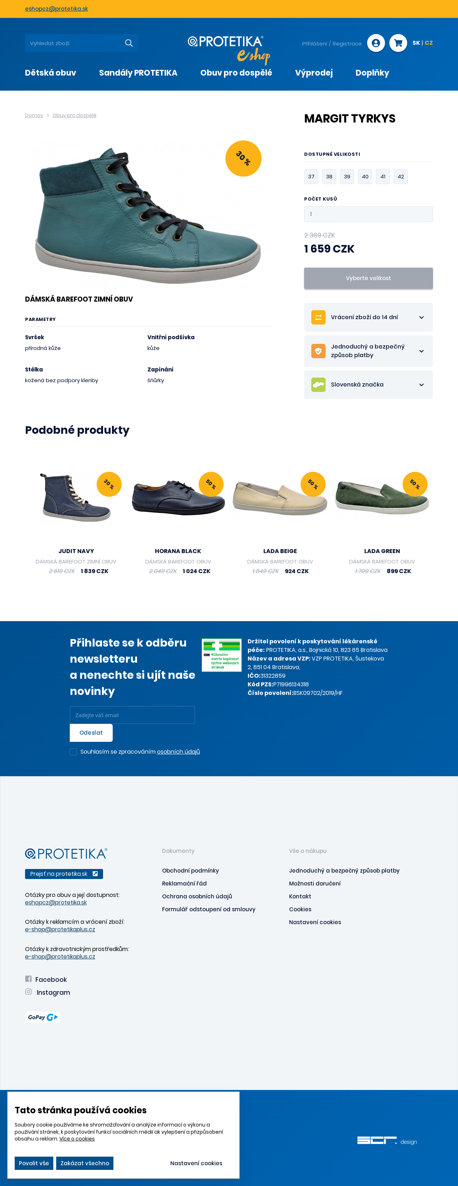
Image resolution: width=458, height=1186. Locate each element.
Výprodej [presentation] (314, 72)
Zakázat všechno (84, 1163)
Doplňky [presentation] (372, 72)
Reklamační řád (184, 883)
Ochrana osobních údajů (197, 896)
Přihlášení (314, 43)
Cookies (300, 909)
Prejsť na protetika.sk (64, 874)
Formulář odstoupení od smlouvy (208, 909)
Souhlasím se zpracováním (140, 752)
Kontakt (300, 896)
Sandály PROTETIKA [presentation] (138, 72)
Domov (34, 115)
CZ (429, 43)
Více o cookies (77, 1138)
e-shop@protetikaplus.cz (60, 929)
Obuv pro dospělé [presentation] (236, 72)
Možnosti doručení (315, 883)
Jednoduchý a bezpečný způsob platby (344, 870)
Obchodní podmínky (190, 870)
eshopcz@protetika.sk (56, 9)
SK (416, 43)
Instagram (47, 992)
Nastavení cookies (315, 922)
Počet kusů (320, 199)
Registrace (347, 43)
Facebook (46, 979)
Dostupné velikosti (332, 155)
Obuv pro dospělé (75, 115)
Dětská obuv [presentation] (50, 72)
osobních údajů (178, 752)
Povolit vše (34, 1163)
